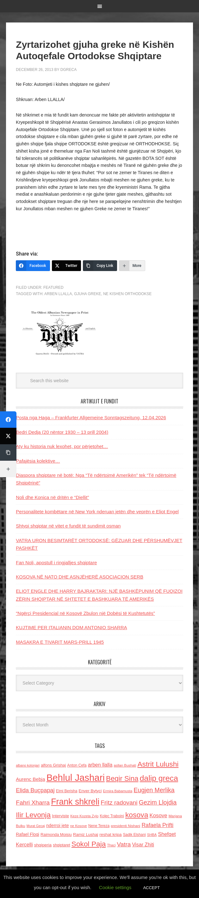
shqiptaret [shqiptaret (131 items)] (61, 845)
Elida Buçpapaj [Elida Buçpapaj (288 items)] (35, 790)
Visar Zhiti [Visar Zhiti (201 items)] (143, 844)
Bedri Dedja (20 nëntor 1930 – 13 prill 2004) (62, 432)
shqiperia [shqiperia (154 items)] (43, 845)
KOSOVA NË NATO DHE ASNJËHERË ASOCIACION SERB (79, 576)
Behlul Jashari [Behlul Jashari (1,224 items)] (76, 777)
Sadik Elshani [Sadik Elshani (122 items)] (134, 834)
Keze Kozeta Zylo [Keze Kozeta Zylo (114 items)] (84, 816)
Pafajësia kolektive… (38, 461)
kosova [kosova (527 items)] (136, 815)
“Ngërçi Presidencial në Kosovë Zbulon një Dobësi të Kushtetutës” (85, 613)
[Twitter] (66, 265)
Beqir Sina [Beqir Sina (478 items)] (122, 778)
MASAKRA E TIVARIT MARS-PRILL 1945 (60, 642)
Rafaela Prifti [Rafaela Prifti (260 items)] (157, 825)
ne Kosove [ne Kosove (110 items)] (78, 826)
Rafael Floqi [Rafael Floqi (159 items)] (27, 834)
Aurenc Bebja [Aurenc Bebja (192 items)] (30, 779)
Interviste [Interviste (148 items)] (60, 815)
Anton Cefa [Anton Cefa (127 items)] (76, 765)
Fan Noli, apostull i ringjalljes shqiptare (56, 562)
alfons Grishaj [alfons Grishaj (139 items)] (53, 765)
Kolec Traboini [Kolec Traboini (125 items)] (112, 816)
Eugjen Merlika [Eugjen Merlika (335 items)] (154, 790)
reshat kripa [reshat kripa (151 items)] (110, 834)
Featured (53, 287)
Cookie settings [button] (115, 887)
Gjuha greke (87, 294)
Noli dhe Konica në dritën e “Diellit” (52, 497)
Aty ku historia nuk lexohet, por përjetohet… (62, 446)
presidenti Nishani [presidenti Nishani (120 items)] (125, 826)
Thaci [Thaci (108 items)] (111, 845)
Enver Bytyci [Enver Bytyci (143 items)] (90, 790)
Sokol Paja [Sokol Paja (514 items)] (89, 844)
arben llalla (58, 294)
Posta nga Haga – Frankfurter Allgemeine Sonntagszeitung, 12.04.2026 (91, 417)
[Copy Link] (100, 265)
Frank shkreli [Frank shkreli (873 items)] (75, 801)
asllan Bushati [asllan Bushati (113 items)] (125, 765)
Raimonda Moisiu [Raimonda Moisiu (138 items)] (56, 834)
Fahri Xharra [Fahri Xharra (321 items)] (33, 802)
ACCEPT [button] (151, 887)
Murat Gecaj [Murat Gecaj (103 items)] (36, 826)
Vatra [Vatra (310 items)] (124, 844)
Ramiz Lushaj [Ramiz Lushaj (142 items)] (85, 834)
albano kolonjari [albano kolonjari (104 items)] (28, 765)
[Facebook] (33, 265)
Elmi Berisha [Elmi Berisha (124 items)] (67, 791)
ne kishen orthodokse (127, 294)
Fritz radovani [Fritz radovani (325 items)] (119, 802)
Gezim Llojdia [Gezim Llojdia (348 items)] (158, 802)
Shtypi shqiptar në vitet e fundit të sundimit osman (68, 525)
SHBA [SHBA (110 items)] (152, 835)
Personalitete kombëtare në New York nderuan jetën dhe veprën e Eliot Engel (97, 511)
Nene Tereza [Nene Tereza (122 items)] (98, 826)
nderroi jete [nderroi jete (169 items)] (57, 825)
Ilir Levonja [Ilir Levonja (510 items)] (33, 815)
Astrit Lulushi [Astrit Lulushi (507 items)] (157, 764)
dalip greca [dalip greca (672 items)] (159, 778)
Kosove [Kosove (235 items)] (158, 816)
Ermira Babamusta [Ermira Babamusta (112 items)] (118, 791)
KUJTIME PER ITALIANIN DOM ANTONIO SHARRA (71, 627)
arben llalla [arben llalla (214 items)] (100, 765)
